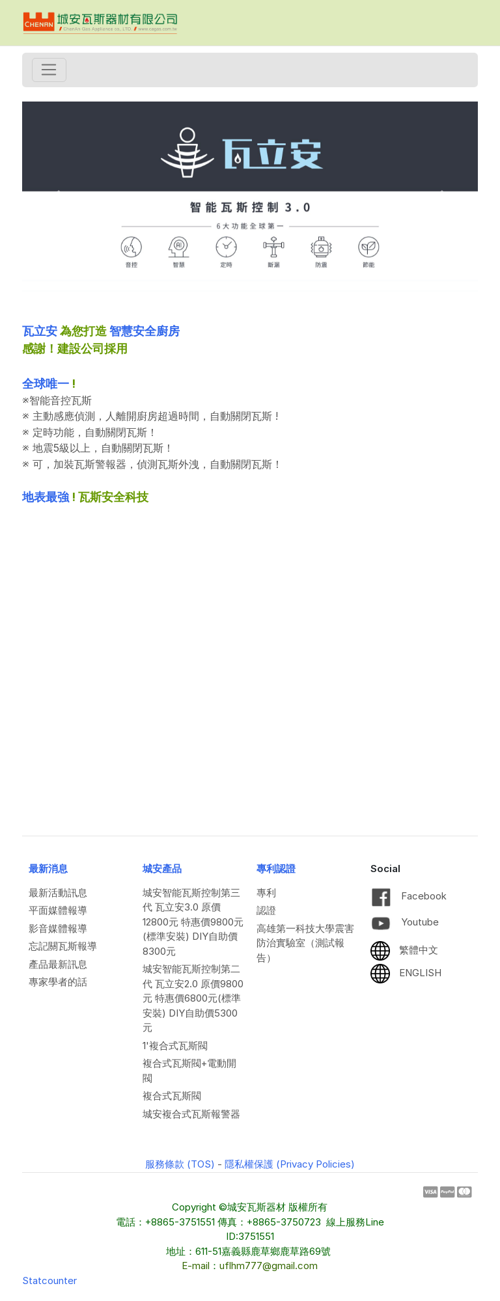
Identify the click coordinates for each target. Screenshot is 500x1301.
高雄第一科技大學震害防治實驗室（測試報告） (305, 943)
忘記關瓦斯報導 (63, 946)
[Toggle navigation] (49, 70)
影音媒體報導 (58, 928)
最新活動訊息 (58, 892)
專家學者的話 (58, 982)
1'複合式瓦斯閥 (175, 1045)
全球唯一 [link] (45, 383)
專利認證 (276, 868)
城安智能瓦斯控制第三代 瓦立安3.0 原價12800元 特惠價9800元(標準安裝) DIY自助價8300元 (193, 921)
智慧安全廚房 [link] (144, 331)
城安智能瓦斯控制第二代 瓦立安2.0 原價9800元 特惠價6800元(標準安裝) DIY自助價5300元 (193, 998)
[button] (56, 197)
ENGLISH (405, 972)
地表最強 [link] (45, 497)
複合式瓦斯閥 (172, 1095)
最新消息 (48, 868)
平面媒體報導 (58, 910)
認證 (266, 910)
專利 (266, 892)
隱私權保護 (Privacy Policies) (290, 1164)
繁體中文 (404, 950)
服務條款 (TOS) (180, 1164)
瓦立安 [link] (39, 331)
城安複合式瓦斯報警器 (191, 1114)
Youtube (404, 922)
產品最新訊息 (58, 964)
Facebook (408, 896)
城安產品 (162, 868)
